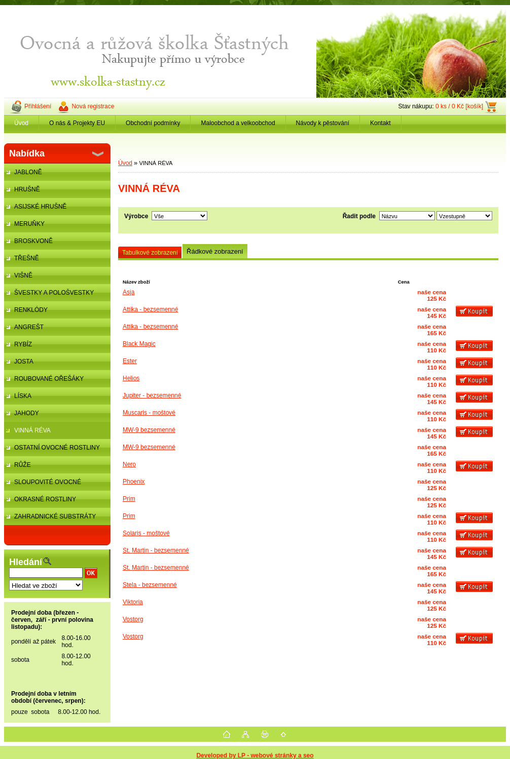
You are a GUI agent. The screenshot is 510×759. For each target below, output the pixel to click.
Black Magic (139, 343)
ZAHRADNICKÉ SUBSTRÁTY (55, 516)
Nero (129, 464)
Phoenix (133, 481)
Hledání (25, 562)
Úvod (125, 163)
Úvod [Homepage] (21, 123)
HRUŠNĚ (27, 189)
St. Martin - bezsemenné (156, 550)
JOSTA (23, 361)
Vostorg (133, 619)
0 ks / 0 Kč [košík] (459, 106)
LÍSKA (22, 396)
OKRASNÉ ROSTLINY (45, 499)
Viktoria (133, 602)
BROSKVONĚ (33, 241)
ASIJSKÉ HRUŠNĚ (40, 206)
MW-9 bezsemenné (149, 429)
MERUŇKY (29, 223)
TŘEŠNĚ (26, 258)
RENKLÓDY (31, 309)
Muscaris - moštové (149, 412)
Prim (129, 498)
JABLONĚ (28, 172)
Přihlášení (37, 106)
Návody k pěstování (322, 123)
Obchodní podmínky (153, 123)
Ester (130, 361)
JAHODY (26, 413)
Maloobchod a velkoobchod (238, 123)
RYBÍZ (23, 344)
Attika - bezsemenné (150, 309)
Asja (128, 292)
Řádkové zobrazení (215, 251)
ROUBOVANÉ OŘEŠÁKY (49, 378)
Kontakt (380, 123)
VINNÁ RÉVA (32, 430)
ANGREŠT (29, 327)
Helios (131, 378)
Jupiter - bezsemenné (152, 395)
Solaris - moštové (146, 533)
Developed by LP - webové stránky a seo (254, 755)
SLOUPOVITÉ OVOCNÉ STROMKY (42, 484)
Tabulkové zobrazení (150, 252)
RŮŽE (22, 464)
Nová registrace (92, 106)
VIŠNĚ (23, 275)
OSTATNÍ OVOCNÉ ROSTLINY (57, 447)
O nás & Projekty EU (77, 123)
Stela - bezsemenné (150, 584)
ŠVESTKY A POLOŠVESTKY (54, 292)
